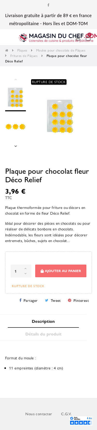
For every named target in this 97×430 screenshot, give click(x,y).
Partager (31, 300)
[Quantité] (21, 271)
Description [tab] (43, 321)
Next (15, 146)
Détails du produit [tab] (43, 334)
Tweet (56, 300)
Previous (15, 79)
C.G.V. (66, 413)
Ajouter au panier (61, 271)
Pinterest (81, 300)
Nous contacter (38, 413)
